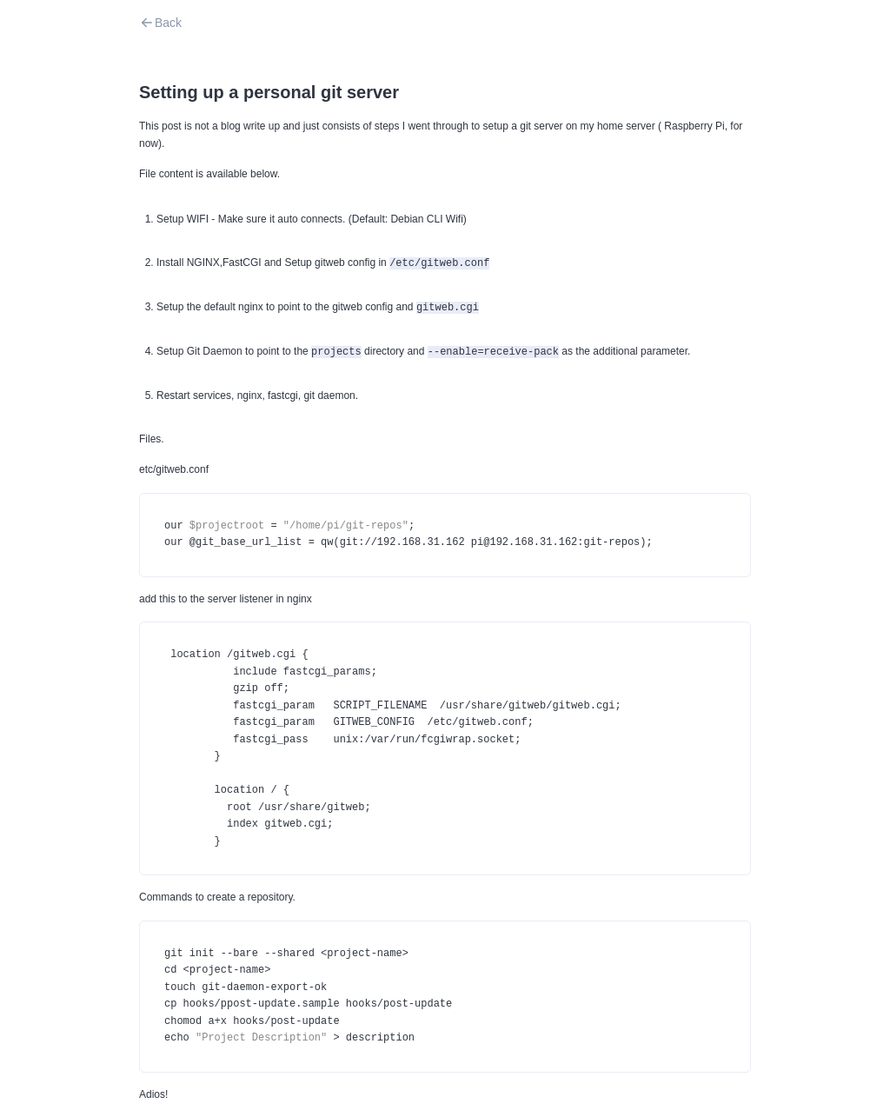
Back (160, 22)
